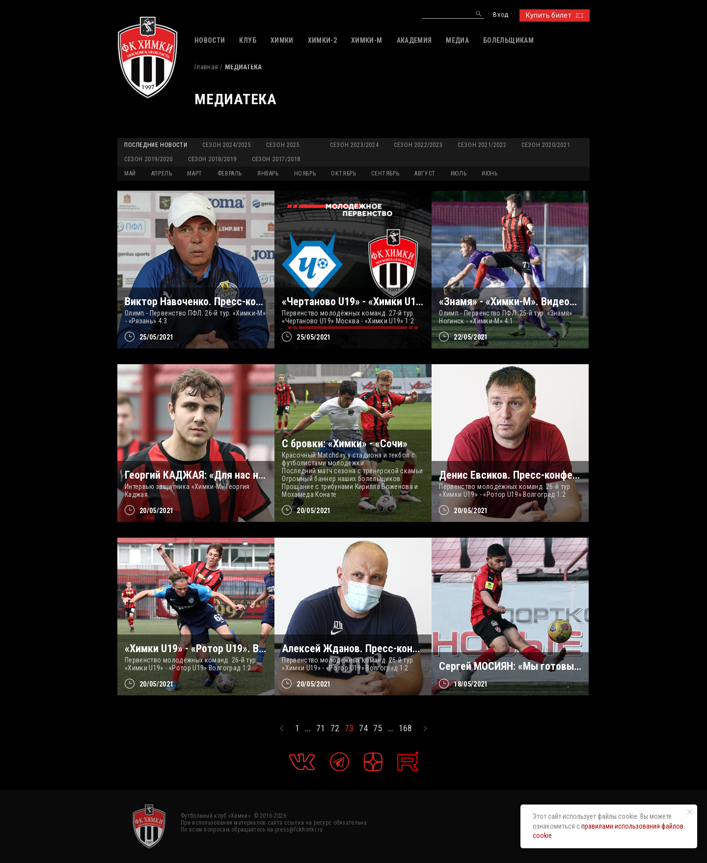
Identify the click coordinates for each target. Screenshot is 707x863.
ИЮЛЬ (458, 173)
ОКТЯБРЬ (343, 173)
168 (405, 728)
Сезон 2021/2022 (482, 145)
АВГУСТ (424, 173)
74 (363, 728)
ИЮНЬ (489, 173)
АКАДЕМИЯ (414, 40)
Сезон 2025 (282, 145)
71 (320, 728)
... (308, 728)
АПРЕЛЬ (161, 173)
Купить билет (554, 15)
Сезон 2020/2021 (545, 145)
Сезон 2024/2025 (226, 145)
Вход (500, 15)
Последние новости (155, 145)
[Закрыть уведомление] (690, 812)
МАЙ (130, 173)
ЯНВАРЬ (268, 173)
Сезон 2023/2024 (354, 145)
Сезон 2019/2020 (148, 159)
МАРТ (194, 173)
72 (334, 728)
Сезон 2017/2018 (276, 159)
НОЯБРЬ (305, 173)
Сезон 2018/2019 (212, 159)
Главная (206, 67)
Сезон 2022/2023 (418, 145)
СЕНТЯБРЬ (385, 173)
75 (377, 728)
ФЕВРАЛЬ (230, 173)
